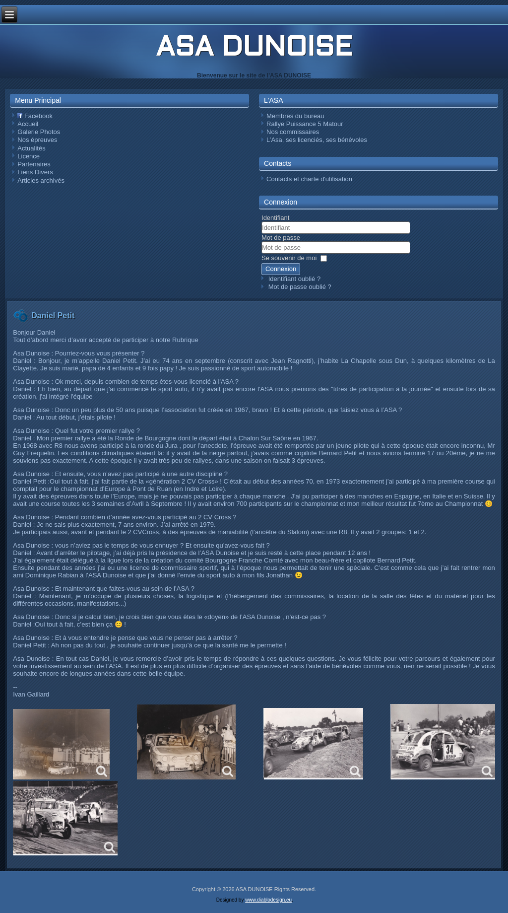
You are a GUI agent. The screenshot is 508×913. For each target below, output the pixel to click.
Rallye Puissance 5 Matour (304, 124)
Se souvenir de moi (289, 258)
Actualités (31, 148)
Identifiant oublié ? (294, 278)
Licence (28, 156)
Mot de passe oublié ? (299, 286)
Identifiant (275, 217)
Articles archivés (40, 180)
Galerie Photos (38, 132)
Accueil (27, 124)
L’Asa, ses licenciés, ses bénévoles (316, 139)
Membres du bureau (295, 116)
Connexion (280, 269)
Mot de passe (280, 237)
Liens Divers (35, 172)
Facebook (35, 116)
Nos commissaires (292, 132)
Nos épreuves (37, 139)
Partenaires (33, 164)
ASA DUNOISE (254, 49)
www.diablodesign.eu (268, 900)
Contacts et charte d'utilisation (309, 179)
